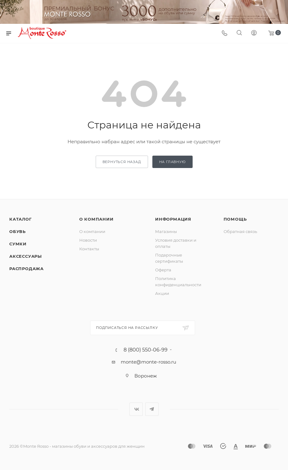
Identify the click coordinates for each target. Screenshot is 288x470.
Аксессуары (25, 256)
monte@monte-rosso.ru (148, 362)
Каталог (20, 219)
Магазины (166, 231)
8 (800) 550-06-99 (146, 349)
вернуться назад (122, 162)
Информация (173, 219)
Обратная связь (240, 231)
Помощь (235, 219)
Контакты (89, 248)
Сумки (18, 243)
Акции (162, 293)
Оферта (163, 269)
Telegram (152, 409)
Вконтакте (136, 409)
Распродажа (26, 268)
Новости (88, 240)
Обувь (17, 231)
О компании (96, 219)
